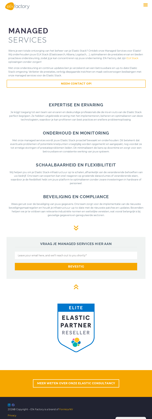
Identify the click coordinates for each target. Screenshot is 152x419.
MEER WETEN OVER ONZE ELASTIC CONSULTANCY (76, 383)
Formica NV (66, 409)
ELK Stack (132, 58)
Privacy (12, 415)
